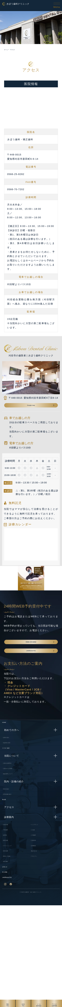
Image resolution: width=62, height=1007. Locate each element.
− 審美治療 (9, 914)
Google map (31, 407)
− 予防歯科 (9, 895)
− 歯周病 (8, 904)
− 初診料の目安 (12, 766)
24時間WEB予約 (31, 660)
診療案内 (9, 875)
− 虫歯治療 (9, 885)
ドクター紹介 (11, 776)
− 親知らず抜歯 (12, 944)
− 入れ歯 (36, 895)
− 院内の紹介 (11, 835)
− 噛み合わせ (39, 934)
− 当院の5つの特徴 (13, 805)
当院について (11, 786)
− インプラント (40, 885)
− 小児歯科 (37, 904)
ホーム (7, 49)
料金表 (7, 855)
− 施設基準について (14, 815)
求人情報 (9, 974)
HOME (7, 736)
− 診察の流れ (11, 756)
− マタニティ (39, 944)
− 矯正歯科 (9, 954)
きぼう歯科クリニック (27, 4)
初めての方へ (11, 746)
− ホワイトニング (13, 924)
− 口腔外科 (37, 914)
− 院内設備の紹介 (13, 845)
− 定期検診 (37, 924)
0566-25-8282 (31, 647)
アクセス (19, 49)
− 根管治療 (9, 934)
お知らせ (9, 964)
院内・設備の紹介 (14, 825)
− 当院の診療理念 (13, 795)
